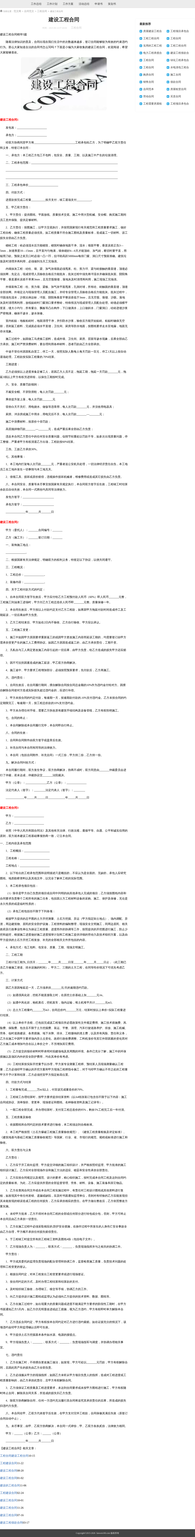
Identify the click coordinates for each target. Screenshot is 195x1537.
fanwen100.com (103, 1533)
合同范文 (29, 11)
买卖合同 (175, 96)
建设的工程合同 (10, 1485)
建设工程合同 (8, 1470)
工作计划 (52, 3)
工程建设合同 (8, 1463)
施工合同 (175, 74)
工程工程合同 (151, 38)
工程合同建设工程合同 (14, 1455)
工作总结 (36, 3)
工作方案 (68, 3)
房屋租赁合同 (178, 89)
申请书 (99, 3)
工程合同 (42, 11)
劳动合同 (148, 96)
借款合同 (175, 81)
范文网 (17, 11)
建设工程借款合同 (11, 1522)
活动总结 (84, 3)
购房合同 (148, 74)
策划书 (112, 3)
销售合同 (148, 81)
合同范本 (148, 89)
